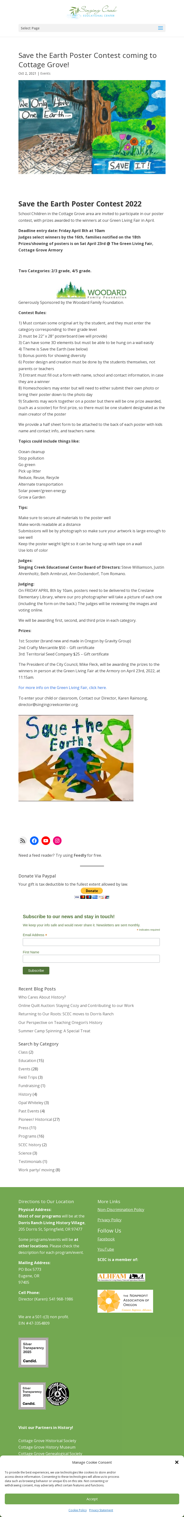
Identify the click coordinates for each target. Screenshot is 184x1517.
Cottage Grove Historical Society (47, 1440)
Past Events (28, 1111)
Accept (92, 1498)
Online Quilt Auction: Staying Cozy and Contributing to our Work (76, 1005)
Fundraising (29, 1085)
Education (27, 1060)
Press (23, 1127)
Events (45, 73)
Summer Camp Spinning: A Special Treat (54, 1031)
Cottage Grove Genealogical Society (50, 1453)
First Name (31, 952)
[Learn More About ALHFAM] (121, 1280)
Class (23, 1052)
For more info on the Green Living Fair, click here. (62, 687)
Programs (27, 1136)
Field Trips (27, 1077)
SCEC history (29, 1144)
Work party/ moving (36, 1169)
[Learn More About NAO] (125, 1311)
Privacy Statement (101, 1510)
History (25, 1094)
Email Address (35, 935)
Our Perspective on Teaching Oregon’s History (60, 1022)
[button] (176, 1462)
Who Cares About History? (42, 997)
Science (25, 1153)
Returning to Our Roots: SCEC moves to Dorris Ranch (66, 1014)
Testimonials (30, 1161)
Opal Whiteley (30, 1102)
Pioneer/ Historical (35, 1119)
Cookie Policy (78, 1510)
